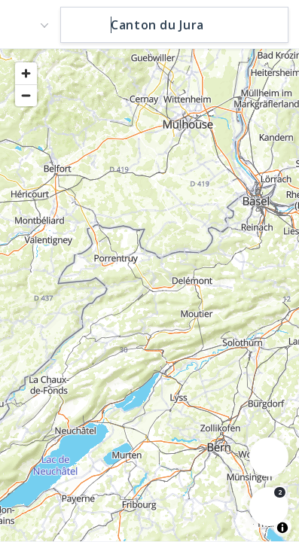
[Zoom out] (26, 95)
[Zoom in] (26, 73)
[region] (149, 294)
